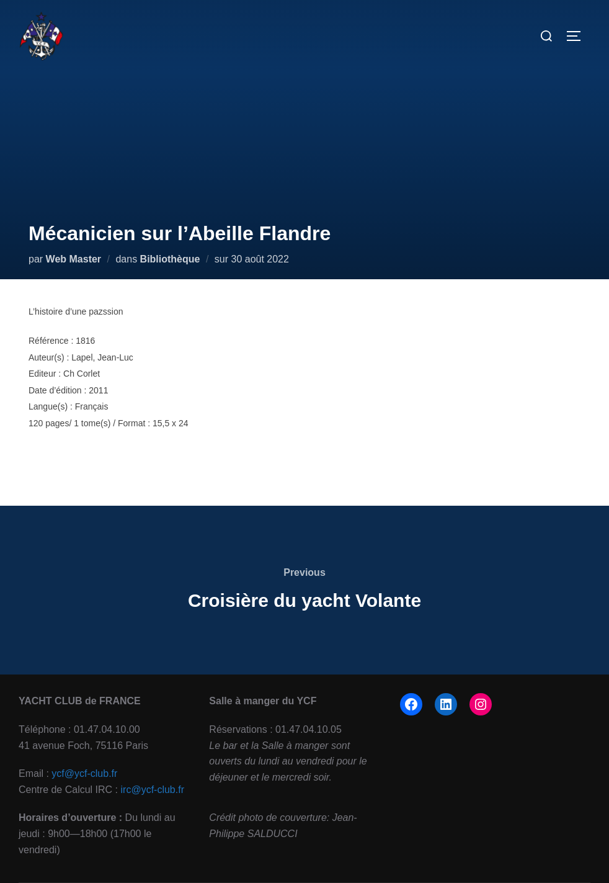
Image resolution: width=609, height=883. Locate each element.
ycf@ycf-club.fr (84, 773)
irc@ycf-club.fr (152, 789)
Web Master (74, 259)
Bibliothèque (170, 259)
